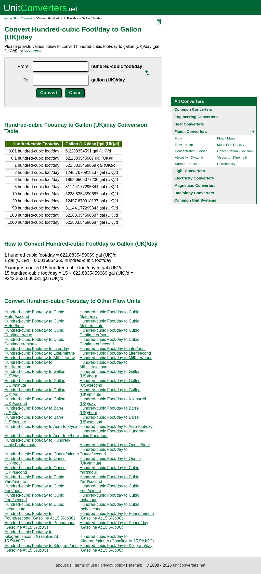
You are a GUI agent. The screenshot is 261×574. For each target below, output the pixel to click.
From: (24, 66)
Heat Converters (189, 124)
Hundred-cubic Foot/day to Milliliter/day (39, 358)
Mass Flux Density (230, 145)
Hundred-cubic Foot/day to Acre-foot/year (41, 426)
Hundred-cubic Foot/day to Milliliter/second (104, 364)
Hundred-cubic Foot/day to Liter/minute (39, 353)
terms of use (86, 565)
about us (63, 565)
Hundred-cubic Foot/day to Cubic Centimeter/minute (34, 341)
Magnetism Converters (195, 185)
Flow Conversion (24, 18)
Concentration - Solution (235, 151)
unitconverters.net (189, 565)
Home (8, 18)
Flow (178, 138)
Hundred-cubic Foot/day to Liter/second (115, 353)
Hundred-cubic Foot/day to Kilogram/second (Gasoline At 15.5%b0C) (31, 536)
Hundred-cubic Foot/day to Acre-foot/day (116, 426)
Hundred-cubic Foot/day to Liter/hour (113, 348)
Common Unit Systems (195, 200)
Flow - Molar (184, 145)
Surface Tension (187, 164)
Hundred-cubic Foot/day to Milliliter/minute (28, 364)
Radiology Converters (194, 193)
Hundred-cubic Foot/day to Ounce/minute (41, 454)
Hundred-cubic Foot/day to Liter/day (36, 348)
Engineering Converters (196, 117)
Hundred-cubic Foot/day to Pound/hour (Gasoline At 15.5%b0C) (39, 525)
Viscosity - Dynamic (189, 157)
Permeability (226, 164)
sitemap (135, 565)
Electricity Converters (194, 178)
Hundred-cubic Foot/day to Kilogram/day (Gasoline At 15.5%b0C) (116, 547)
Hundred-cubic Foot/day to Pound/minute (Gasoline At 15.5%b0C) (117, 515)
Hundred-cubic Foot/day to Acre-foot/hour (41, 435)
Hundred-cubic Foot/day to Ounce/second (104, 451)
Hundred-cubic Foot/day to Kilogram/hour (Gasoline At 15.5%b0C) (41, 547)
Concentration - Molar (191, 151)
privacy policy (112, 565)
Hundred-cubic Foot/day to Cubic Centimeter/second (109, 341)
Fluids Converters (190, 131)
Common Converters (193, 109)
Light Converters (189, 171)
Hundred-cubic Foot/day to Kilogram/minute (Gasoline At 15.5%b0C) (117, 538)
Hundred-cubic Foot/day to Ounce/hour (115, 445)
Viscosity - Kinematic (232, 157)
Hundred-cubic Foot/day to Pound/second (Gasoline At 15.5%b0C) (39, 515)
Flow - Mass (226, 138)
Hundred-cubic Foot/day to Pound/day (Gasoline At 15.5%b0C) (114, 525)
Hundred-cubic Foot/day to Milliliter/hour (116, 358)
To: (26, 79)
